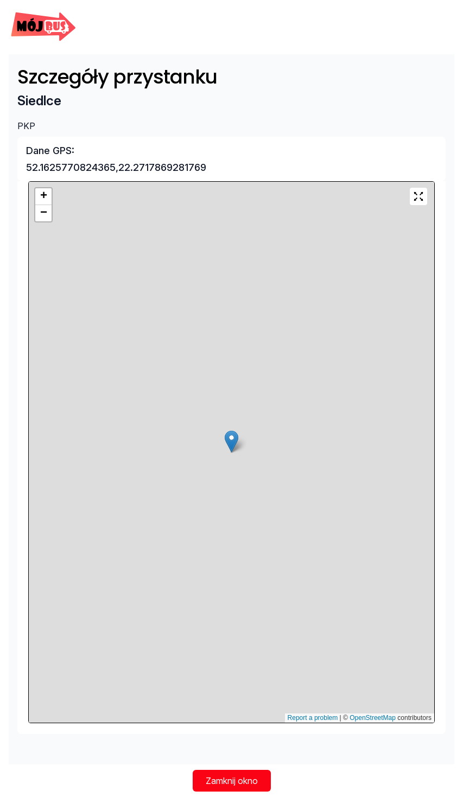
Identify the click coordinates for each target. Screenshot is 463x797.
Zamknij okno (232, 780)
